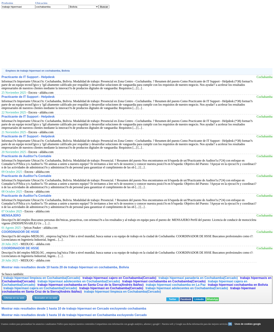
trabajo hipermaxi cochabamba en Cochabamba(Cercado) (164, 281)
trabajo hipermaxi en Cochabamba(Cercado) (111, 288)
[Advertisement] (116, 38)
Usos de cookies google (248, 324)
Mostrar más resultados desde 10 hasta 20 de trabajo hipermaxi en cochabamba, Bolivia (65, 267)
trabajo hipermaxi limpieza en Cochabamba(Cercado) (41, 277)
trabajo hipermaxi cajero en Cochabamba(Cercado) (119, 277)
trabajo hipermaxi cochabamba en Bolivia (238, 284)
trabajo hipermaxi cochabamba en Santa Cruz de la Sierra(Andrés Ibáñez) (90, 284)
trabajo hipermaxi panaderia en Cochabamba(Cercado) (198, 277)
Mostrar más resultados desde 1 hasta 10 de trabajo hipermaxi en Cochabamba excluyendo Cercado (74, 315)
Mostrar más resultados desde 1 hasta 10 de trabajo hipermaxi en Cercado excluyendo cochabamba (74, 308)
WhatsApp (212, 299)
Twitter (172, 299)
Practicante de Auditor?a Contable (26, 156)
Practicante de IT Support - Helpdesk (28, 77)
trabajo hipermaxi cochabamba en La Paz (176, 284)
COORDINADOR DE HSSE (20, 231)
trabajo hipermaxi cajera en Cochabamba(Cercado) (40, 288)
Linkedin (199, 299)
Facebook (186, 299)
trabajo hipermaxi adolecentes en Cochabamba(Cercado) (78, 281)
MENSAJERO (11, 215)
